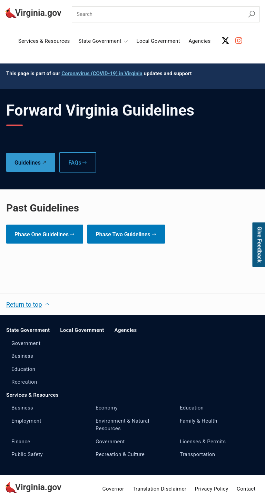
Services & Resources (44, 41)
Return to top (24, 304)
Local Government (158, 41)
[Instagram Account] (238, 40)
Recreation (24, 382)
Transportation (197, 454)
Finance (20, 441)
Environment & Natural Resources (122, 425)
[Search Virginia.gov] (251, 14)
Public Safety (27, 454)
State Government (28, 330)
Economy (107, 408)
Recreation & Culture (120, 454)
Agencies (200, 41)
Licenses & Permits (203, 441)
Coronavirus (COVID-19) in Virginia (102, 73)
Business (22, 356)
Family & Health (198, 421)
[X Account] (225, 40)
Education (23, 369)
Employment (26, 421)
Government (25, 343)
